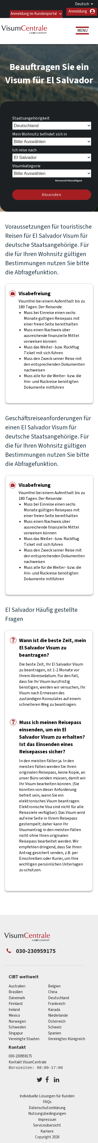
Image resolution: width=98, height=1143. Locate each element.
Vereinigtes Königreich (66, 1037)
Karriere (47, 1129)
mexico (14, 1013)
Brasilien (16, 990)
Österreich (57, 1019)
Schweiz (55, 1025)
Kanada (54, 1007)
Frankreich (56, 1001)
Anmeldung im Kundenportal (33, 11)
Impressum (47, 1117)
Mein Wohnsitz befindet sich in (39, 132)
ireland (14, 1007)
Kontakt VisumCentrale (28, 1060)
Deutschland (58, 995)
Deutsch (82, 4)
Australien (17, 984)
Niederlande (58, 1013)
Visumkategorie (26, 164)
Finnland (15, 1001)
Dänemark (17, 995)
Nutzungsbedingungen (47, 1111)
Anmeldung (77, 11)
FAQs (47, 1100)
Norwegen (17, 1019)
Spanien (54, 1031)
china (52, 990)
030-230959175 (20, 1054)
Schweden (17, 1025)
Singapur (16, 1031)
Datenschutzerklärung (47, 1105)
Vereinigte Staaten (24, 1037)
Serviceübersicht (47, 1123)
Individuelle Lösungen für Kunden (47, 1094)
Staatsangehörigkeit (31, 116)
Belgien (54, 984)
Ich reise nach (24, 148)
